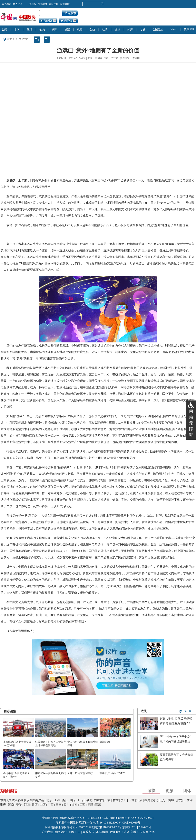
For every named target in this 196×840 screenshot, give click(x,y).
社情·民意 (22, 39)
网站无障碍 (191, 423)
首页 (10, 39)
